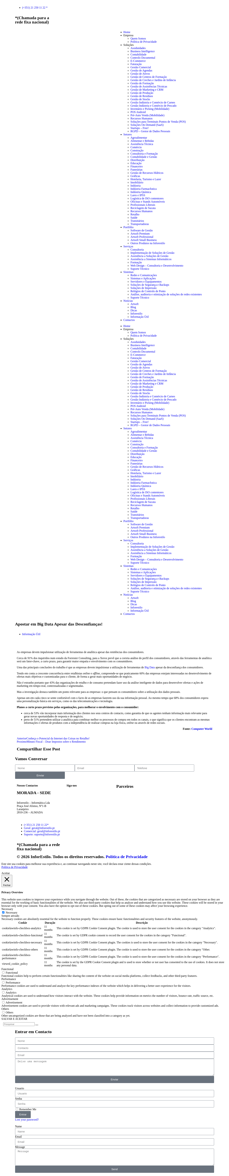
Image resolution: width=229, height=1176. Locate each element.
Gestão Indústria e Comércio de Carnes (153, 102)
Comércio (136, 147)
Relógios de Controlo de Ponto (148, 291)
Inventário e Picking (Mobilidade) (150, 108)
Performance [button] (8, 979)
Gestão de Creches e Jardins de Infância (153, 80)
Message (20, 1146)
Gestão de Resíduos (142, 96)
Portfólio (128, 227)
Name (18, 1126)
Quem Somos (138, 38)
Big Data (150, 667)
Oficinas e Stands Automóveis (148, 201)
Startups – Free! (140, 128)
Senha (18, 1098)
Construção (137, 150)
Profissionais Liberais (143, 204)
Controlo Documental (143, 57)
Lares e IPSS (138, 195)
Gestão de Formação (142, 83)
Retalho (135, 214)
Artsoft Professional (142, 236)
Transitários (137, 220)
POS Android (138, 112)
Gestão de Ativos (140, 73)
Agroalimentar (139, 137)
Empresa (128, 35)
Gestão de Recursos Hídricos (147, 172)
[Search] (36, 1024)
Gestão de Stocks (140, 99)
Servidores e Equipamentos (146, 281)
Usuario (19, 1088)
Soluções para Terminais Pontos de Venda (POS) (158, 121)
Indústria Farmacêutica (144, 188)
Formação (136, 262)
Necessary (11, 912)
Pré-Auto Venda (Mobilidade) (148, 115)
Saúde (134, 217)
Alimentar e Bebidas (142, 140)
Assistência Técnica (142, 144)
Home (126, 32)
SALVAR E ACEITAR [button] (14, 1018)
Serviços (128, 246)
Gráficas (135, 176)
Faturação (136, 64)
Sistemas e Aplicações (143, 278)
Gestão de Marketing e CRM (147, 89)
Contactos (129, 319)
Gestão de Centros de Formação (149, 76)
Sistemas (128, 271)
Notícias (128, 300)
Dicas (134, 310)
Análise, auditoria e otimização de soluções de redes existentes (166, 294)
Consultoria (137, 249)
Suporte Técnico (140, 268)
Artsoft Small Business (144, 239)
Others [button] (5, 1008)
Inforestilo (136, 313)
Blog (133, 307)
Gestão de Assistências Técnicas (149, 86)
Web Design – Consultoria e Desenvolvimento (157, 265)
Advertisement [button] (9, 998)
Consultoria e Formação (144, 153)
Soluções (128, 44)
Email (18, 1136)
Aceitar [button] (5, 873)
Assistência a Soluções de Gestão (149, 255)
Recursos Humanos (142, 118)
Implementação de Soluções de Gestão (152, 252)
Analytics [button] (6, 988)
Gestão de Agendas (141, 70)
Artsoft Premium (140, 233)
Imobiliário (137, 182)
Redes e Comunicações (144, 275)
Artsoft (135, 303)
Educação (136, 163)
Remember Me (26, 1109)
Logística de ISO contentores (147, 198)
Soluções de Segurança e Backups (150, 284)
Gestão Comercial (141, 67)
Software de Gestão (142, 230)
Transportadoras (140, 223)
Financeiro (137, 166)
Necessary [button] (7, 909)
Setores (127, 134)
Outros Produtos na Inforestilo (148, 243)
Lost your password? (27, 1119)
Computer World (201, 728)
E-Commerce (138, 60)
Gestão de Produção (142, 92)
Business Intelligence (143, 51)
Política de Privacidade (144, 41)
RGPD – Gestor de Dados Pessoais (150, 131)
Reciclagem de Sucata (143, 208)
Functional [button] (7, 969)
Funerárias (137, 169)
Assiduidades (138, 48)
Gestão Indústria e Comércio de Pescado (154, 105)
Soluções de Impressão (144, 287)
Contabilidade (139, 54)
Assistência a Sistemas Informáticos (151, 259)
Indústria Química (141, 192)
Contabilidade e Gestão (144, 156)
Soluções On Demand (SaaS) (147, 124)
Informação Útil (140, 316)
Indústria (136, 185)
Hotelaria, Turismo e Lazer (146, 179)
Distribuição (138, 160)
